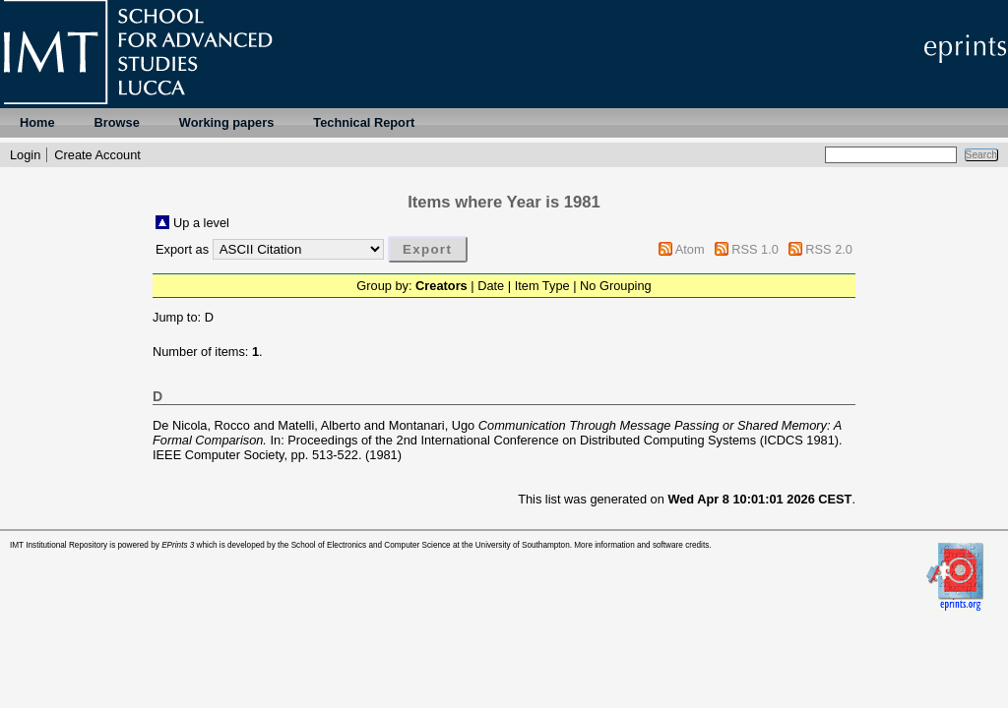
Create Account (97, 155)
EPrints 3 (177, 545)
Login (25, 155)
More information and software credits (641, 545)
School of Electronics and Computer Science (371, 545)
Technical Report (363, 122)
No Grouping (616, 285)
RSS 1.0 (755, 249)
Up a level (201, 222)
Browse (117, 122)
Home (37, 122)
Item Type (542, 285)
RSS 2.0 (828, 249)
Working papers (226, 122)
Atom (690, 249)
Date (490, 285)
